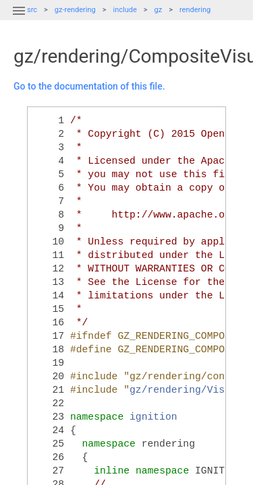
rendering (194, 9)
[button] (19, 19)
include (125, 9)
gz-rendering (75, 9)
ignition (153, 417)
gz (158, 9)
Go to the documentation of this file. (89, 86)
